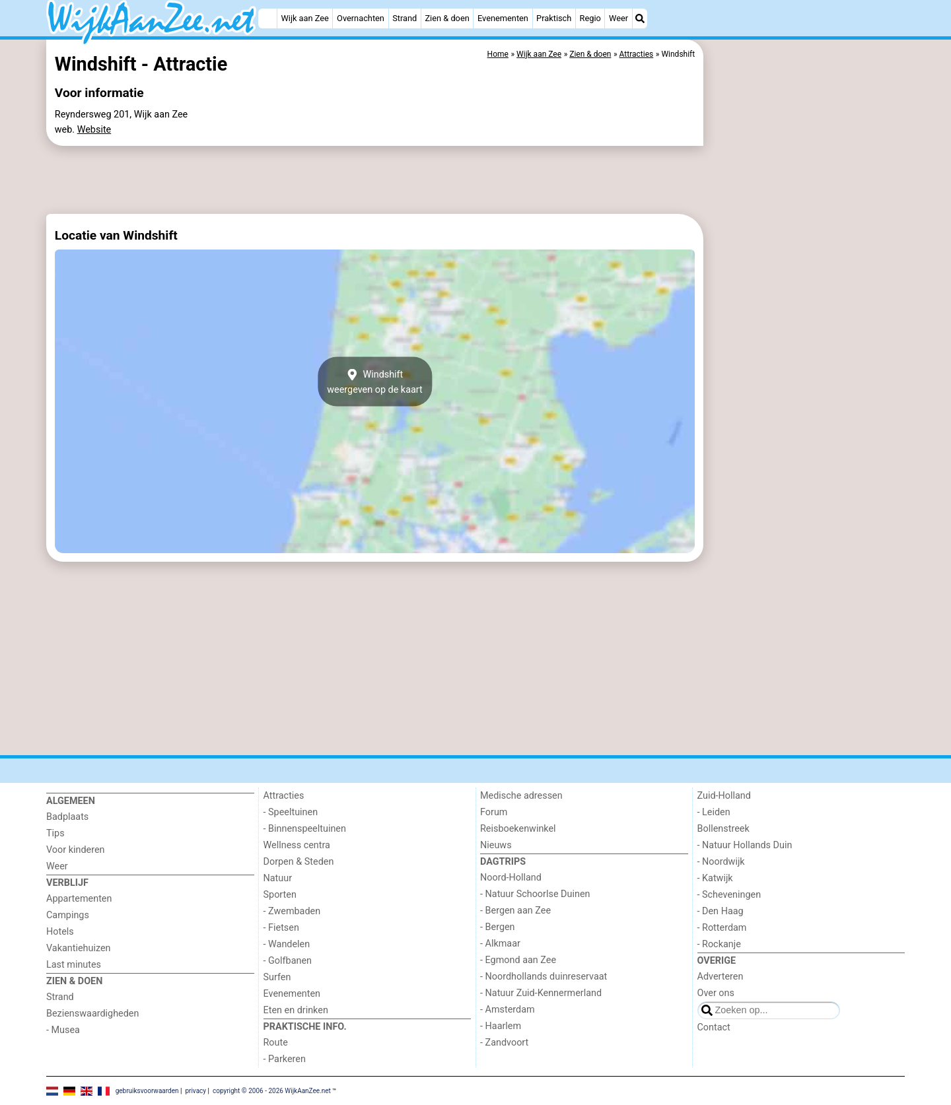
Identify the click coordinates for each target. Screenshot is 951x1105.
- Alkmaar (500, 943)
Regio (590, 18)
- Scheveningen (729, 894)
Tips (55, 833)
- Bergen (497, 927)
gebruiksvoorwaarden (147, 1090)
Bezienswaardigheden (92, 1013)
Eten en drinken (296, 1010)
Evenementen (502, 18)
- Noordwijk (721, 861)
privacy (195, 1090)
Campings (67, 915)
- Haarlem (500, 1026)
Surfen (277, 977)
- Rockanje (719, 944)
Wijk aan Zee (304, 18)
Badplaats (67, 816)
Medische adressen (521, 795)
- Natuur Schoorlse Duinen (535, 894)
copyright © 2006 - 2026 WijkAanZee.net (272, 1090)
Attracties (284, 795)
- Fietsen (281, 927)
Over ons (715, 993)
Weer (618, 18)
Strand (404, 18)
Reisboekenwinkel (518, 828)
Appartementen (79, 898)
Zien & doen (447, 18)
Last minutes (73, 964)
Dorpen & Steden (299, 861)
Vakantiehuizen (78, 948)
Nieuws (496, 845)
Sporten (280, 894)
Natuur (278, 878)
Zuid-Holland (724, 795)
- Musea (63, 1030)
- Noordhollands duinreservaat (543, 976)
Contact (713, 1027)
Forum (493, 812)
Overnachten (360, 18)
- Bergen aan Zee (515, 910)
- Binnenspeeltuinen (305, 828)
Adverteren (720, 976)
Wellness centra (297, 845)
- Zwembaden (292, 911)
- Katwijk (715, 878)
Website (94, 129)
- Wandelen (287, 944)
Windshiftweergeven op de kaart (375, 381)
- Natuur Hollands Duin (744, 845)
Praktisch (553, 18)
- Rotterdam (722, 927)
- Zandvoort (504, 1042)
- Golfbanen (288, 960)
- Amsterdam (507, 1009)
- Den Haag (720, 911)
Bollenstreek (723, 828)
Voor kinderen (75, 849)
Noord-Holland (511, 877)
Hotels (60, 931)
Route (276, 1042)
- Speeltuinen (291, 812)
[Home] (267, 18)
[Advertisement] (806, 343)
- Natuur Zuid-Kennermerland (541, 993)
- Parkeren (285, 1059)
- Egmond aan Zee (518, 960)
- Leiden (713, 812)
